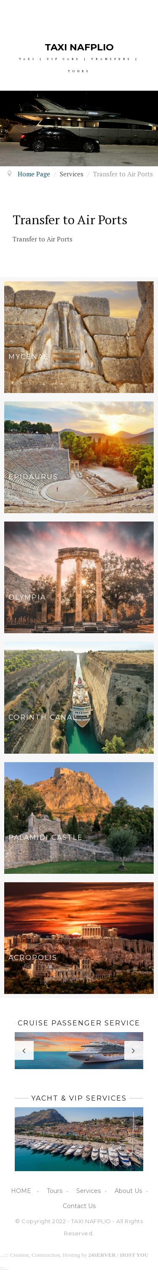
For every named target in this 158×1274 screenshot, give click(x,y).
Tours (54, 1191)
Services (88, 1191)
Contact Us (79, 1206)
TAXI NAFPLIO (79, 47)
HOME (22, 1191)
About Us (128, 1191)
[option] (79, 128)
